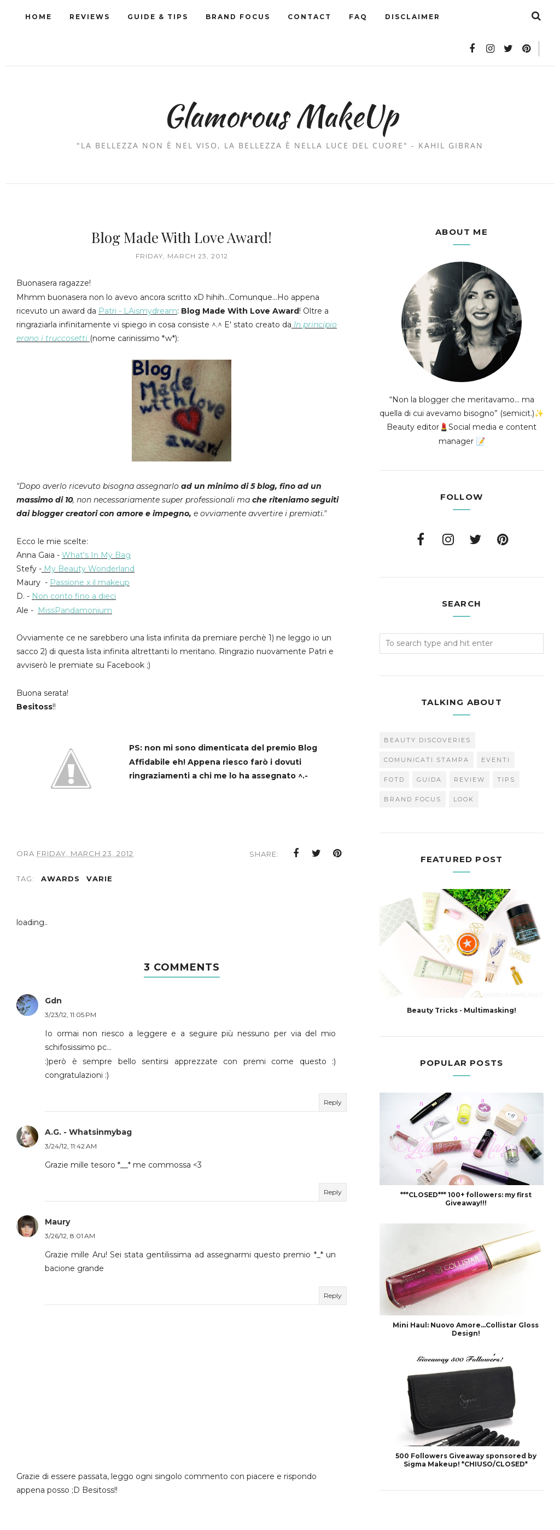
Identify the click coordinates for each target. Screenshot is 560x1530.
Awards (60, 850)
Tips (506, 746)
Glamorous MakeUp (280, 80)
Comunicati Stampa (426, 727)
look (463, 766)
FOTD (394, 746)
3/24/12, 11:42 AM (71, 1117)
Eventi (495, 727)
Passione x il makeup (90, 550)
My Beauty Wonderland (89, 536)
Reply (333, 1074)
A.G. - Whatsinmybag (88, 1103)
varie (99, 850)
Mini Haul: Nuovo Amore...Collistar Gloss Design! (466, 1296)
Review (469, 746)
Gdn (53, 972)
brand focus (412, 766)
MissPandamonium (75, 577)
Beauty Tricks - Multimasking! (461, 977)
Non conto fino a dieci (74, 563)
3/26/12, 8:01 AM (70, 1207)
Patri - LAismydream (137, 278)
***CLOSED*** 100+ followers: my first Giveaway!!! (466, 1166)
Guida (429, 746)
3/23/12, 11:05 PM (70, 986)
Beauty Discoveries (427, 707)
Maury (57, 1193)
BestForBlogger (343, 1516)
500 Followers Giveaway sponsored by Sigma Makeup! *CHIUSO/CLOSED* (465, 1427)
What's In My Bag (96, 522)
